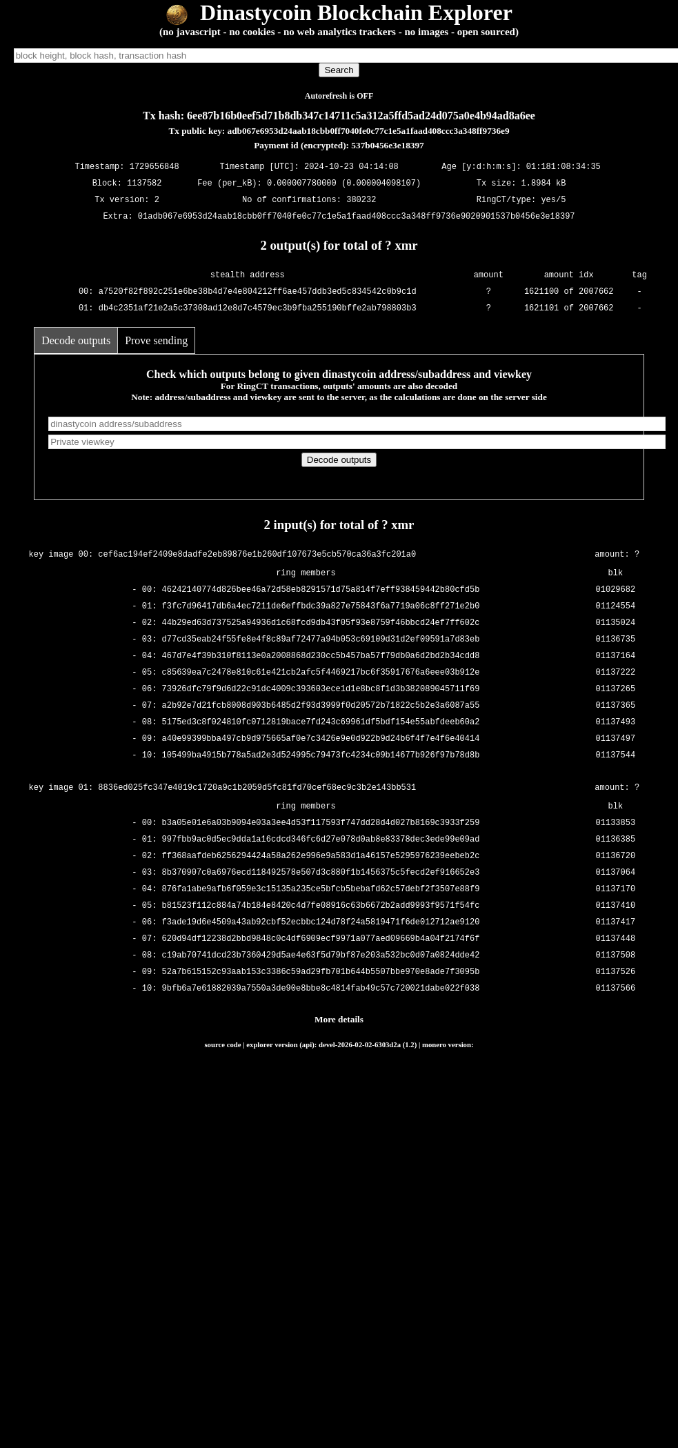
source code (222, 1044)
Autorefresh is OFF (339, 96)
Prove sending (156, 340)
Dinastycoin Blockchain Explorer (339, 12)
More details (339, 1019)
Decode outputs (75, 340)
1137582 (144, 183)
